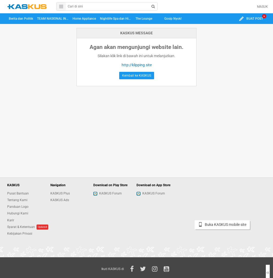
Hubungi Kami (17, 213)
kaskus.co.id (27, 6)
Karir (10, 220)
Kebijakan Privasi (19, 233)
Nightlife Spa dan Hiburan (116, 18)
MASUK (262, 7)
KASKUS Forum (107, 193)
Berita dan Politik (21, 18)
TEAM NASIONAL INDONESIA (53, 18)
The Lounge (143, 18)
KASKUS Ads (59, 200)
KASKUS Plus (60, 193)
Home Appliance (84, 18)
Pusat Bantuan (18, 193)
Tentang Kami (17, 200)
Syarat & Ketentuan (21, 227)
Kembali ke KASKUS (136, 75)
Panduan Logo (18, 207)
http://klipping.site (137, 65)
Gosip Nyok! (173, 18)
